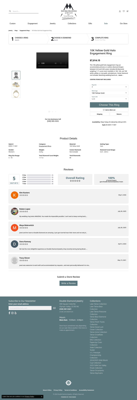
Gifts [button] (90, 23)
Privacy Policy (58, 390)
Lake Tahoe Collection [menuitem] (98, 304)
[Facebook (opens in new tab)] (9, 313)
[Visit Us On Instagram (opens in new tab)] (12, 313)
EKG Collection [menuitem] (95, 340)
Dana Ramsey (25, 241)
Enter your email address (19, 304)
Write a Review (68, 283)
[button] (120, 11)
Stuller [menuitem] (92, 350)
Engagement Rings (25, 30)
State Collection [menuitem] (96, 347)
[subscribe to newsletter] (54, 308)
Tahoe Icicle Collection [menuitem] (98, 332)
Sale (106, 23)
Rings (16, 30)
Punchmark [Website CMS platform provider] (72, 397)
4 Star (24, 177)
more (120, 75)
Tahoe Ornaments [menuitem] (97, 370)
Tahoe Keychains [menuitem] (96, 373)
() (52, 175)
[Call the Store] (65, 309)
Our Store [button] (123, 23)
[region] (52, 84)
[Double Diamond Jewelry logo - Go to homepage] (68, 11)
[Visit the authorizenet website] (68, 383)
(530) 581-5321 (53, 121)
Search (17, 40)
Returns (119, 114)
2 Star (24, 181)
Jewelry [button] (53, 23)
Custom (13, 23)
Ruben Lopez (24, 209)
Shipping (99, 114)
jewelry (11, 30)
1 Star (24, 184)
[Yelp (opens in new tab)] (15, 313)
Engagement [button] (33, 23)
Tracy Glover (24, 258)
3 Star (24, 179)
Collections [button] (72, 23)
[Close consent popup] (41, 396)
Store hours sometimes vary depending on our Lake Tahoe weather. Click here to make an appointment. (73, 328)
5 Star (24, 175)
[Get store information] (66, 312)
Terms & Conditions (71, 390)
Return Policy (47, 390)
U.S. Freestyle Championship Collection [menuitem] (95, 355)
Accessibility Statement (86, 390)
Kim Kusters (24, 192)
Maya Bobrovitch (26, 225)
